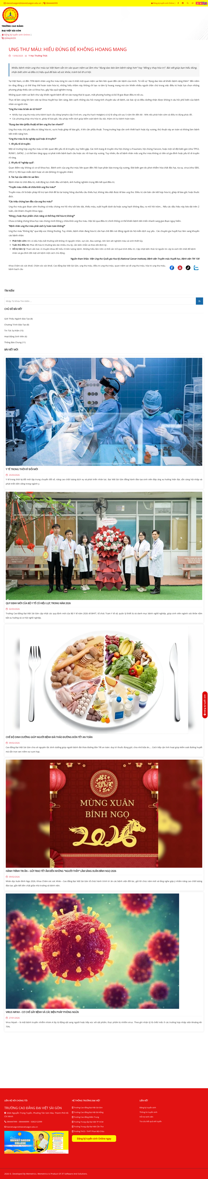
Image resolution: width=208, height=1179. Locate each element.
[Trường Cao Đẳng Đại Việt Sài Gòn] (172, 267)
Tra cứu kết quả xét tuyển (151, 1121)
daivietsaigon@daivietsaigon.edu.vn (23, 3)
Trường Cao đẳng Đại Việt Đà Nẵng (87, 1112)
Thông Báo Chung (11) (15, 342)
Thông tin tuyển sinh (148, 1112)
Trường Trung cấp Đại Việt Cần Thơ (88, 1126)
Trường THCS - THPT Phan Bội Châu (88, 1131)
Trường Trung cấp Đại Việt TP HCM (87, 1121)
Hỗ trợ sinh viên (146, 1116)
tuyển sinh (72, 18)
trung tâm (151, 18)
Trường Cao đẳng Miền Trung (85, 1117)
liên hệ (96, 27)
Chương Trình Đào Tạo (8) (16, 324)
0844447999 (12, 1121)
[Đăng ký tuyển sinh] (204, 704)
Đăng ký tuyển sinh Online (16, 34)
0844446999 (50, 3)
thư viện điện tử (53, 27)
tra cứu (78, 27)
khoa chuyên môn (100, 18)
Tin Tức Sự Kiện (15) (13, 330)
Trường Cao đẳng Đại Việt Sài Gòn (87, 1107)
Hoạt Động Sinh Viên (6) (15, 336)
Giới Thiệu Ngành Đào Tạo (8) (18, 318)
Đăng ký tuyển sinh (148, 1107)
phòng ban (127, 18)
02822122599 (36, 1121)
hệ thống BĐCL (176, 18)
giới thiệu (49, 18)
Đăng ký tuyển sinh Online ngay (94, 1138)
